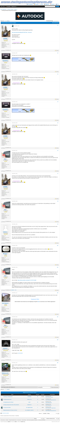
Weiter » (8, 389)
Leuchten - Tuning (13, 9)
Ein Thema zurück (5, 387)
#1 (57, 25)
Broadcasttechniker (53, 410)
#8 (57, 201)
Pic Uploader (30, 4)
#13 (57, 316)
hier (38, 301)
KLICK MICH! (20, 353)
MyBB (16, 421)
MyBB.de (9, 421)
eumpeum (5, 348)
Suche (42, 4)
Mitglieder (47, 4)
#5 (57, 122)
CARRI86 (5, 38)
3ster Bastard (5, 303)
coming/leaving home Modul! (8, 402)
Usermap (36, 4)
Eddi (5, 159)
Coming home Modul (7, 407)
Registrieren (13, 6)
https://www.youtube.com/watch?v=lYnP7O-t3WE (27, 280)
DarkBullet (29, 396)
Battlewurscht (5, 373)
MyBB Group (23, 421)
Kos (50, 405)
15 (37, 402)
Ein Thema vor (12, 387)
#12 (57, 292)
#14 (57, 339)
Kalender (53, 4)
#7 (57, 173)
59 (37, 396)
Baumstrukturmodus (55, 22)
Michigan (5, 253)
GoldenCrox (29, 404)
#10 (57, 245)
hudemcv (5, 231)
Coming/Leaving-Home (7, 399)
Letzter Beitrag (48, 402)
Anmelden (9, 6)
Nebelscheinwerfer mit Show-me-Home (10, 410)
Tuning (9, 9)
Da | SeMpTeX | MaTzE (29, 410)
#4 (57, 101)
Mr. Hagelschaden (29, 407)
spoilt (29, 402)
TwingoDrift (5, 60)
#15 (57, 362)
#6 (57, 150)
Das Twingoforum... (4, 9)
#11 (57, 267)
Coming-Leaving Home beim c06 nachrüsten (11, 404)
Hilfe (58, 4)
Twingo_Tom (29, 399)
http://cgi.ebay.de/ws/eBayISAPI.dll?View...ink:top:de (22, 32)
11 (37, 399)
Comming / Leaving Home (7, 396)
